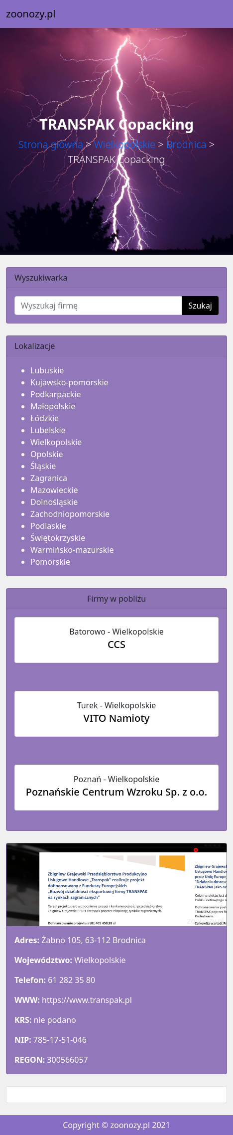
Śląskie (43, 466)
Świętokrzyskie (57, 537)
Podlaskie (48, 525)
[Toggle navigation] (213, 14)
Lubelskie (48, 430)
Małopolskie (52, 406)
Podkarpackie (55, 394)
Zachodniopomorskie (70, 513)
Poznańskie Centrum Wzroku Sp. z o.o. (116, 792)
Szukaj (200, 305)
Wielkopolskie (124, 144)
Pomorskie (50, 561)
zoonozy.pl (30, 13)
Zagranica (48, 478)
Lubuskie (47, 370)
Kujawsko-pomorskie (69, 382)
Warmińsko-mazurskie (72, 549)
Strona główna (50, 144)
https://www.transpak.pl (87, 999)
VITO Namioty (117, 718)
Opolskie (46, 454)
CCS (116, 644)
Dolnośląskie (54, 501)
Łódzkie (44, 418)
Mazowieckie (54, 490)
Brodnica (186, 144)
